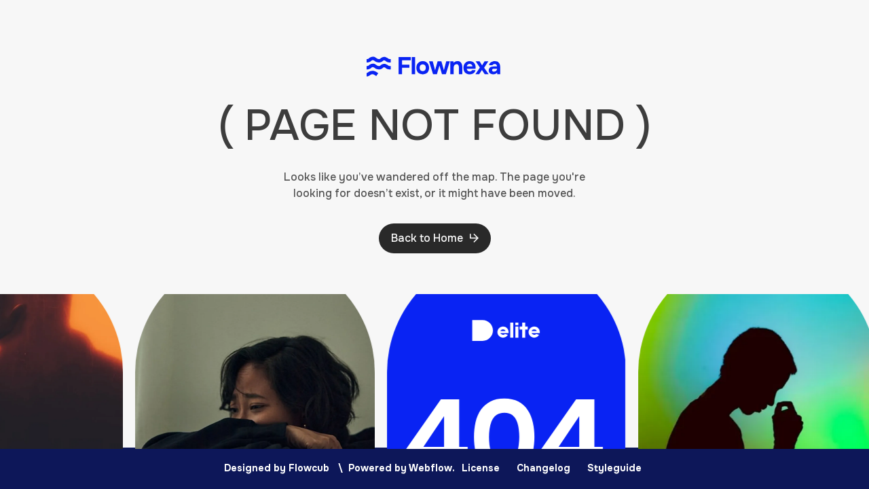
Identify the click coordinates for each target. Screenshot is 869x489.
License (481, 468)
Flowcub (309, 468)
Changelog (543, 468)
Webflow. (432, 468)
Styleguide (614, 468)
